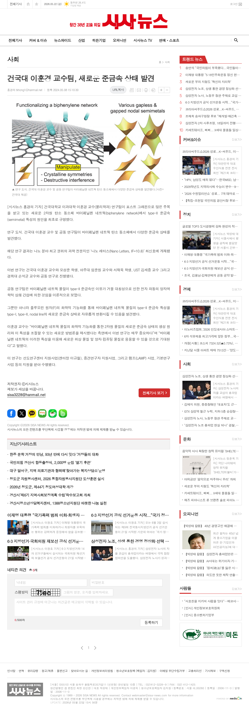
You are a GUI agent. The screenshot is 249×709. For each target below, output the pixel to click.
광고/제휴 (47, 671)
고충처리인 (195, 671)
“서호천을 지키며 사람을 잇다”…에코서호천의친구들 (211, 601)
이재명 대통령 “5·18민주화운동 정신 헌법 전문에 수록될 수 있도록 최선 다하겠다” (213, 75)
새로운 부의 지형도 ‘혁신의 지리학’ (208, 82)
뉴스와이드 (62, 40)
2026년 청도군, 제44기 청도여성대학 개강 (41, 486)
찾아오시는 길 (79, 671)
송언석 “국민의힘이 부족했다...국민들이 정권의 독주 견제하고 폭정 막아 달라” (213, 68)
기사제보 (210, 671)
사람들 (185, 588)
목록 (131, 90)
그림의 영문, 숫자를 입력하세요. (86, 592)
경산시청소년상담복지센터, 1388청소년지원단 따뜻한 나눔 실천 (58, 503)
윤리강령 (32, 671)
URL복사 (118, 89)
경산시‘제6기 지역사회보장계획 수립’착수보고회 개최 (50, 494)
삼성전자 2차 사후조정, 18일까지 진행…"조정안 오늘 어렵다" (213, 123)
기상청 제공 (75, 5)
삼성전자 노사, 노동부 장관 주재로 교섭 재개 (213, 96)
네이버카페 (52, 413)
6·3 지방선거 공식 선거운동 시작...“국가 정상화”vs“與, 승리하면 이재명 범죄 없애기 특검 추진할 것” (213, 102)
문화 (187, 439)
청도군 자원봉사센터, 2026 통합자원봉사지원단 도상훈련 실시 (57, 478)
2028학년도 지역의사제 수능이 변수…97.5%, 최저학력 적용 (211, 186)
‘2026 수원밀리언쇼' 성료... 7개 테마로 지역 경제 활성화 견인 (211, 193)
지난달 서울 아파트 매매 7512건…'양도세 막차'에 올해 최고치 (211, 350)
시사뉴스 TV (142, 40)
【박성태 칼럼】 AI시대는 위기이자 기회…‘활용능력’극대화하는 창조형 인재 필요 (211, 561)
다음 (95, 648)
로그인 (234, 4)
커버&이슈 (192, 139)
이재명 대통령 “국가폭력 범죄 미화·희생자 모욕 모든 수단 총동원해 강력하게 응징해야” (211, 254)
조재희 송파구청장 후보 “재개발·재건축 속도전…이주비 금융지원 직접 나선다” (213, 116)
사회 (167, 62)
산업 (81, 40)
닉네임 (21, 582)
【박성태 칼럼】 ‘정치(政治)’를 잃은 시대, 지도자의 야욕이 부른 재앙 (211, 568)
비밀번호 (98, 582)
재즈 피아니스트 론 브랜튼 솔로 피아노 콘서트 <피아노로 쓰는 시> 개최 (211, 500)
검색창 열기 (235, 40)
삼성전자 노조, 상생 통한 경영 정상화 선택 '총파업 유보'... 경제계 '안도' (213, 89)
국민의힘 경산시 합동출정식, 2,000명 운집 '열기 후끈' (50, 462)
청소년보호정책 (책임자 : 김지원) (136, 671)
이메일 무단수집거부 (172, 671)
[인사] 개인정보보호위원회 (202, 608)
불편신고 (62, 671)
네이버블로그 (42, 413)
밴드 (63, 413)
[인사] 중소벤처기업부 (199, 615)
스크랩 (153, 90)
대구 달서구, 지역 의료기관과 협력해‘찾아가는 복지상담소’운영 (57, 470)
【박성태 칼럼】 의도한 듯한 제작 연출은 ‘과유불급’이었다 (211, 575)
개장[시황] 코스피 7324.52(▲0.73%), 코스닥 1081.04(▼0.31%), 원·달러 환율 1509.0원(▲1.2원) (211, 343)
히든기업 (98, 40)
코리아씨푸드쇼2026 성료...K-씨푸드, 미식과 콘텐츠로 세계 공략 (213, 109)
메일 (138, 90)
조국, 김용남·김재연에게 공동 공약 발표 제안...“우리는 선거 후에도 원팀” (211, 275)
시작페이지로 (28, 4)
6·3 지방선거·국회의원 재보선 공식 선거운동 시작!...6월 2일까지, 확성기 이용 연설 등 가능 (211, 268)
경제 (187, 289)
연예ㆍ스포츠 (169, 40)
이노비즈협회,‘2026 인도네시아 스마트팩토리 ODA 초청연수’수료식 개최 (211, 329)
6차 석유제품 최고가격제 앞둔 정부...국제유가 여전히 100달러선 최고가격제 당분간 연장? (211, 336)
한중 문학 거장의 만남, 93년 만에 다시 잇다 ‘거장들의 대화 (54, 454)
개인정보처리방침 (102, 671)
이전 (82, 648)
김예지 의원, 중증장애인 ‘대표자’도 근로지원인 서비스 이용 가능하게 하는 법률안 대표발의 (211, 404)
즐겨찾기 (37, 4)
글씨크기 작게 (167, 90)
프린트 (146, 90)
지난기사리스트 (23, 444)
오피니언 (119, 40)
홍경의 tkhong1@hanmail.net (24, 90)
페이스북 (11, 413)
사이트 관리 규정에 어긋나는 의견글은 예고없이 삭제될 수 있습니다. (64, 602)
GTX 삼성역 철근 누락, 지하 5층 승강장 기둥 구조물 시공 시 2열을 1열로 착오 (211, 411)
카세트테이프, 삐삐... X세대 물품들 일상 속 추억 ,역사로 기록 (213, 130)
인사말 (11, 671)
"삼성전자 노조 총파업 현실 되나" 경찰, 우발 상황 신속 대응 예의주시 (211, 425)
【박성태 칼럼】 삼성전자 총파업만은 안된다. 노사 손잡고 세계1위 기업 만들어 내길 (211, 554)
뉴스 (192, 59)
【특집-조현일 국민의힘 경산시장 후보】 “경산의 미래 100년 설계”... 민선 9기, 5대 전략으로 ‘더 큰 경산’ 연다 (211, 200)
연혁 (21, 671)
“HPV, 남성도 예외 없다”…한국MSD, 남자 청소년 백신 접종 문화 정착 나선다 (211, 179)
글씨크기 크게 (161, 90)
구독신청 (224, 671)
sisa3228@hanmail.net (26, 394)
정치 (187, 214)
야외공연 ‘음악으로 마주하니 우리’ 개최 (210, 479)
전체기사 (16, 4)
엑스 (21, 413)
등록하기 (151, 622)
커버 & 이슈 (38, 40)
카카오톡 (32, 413)
